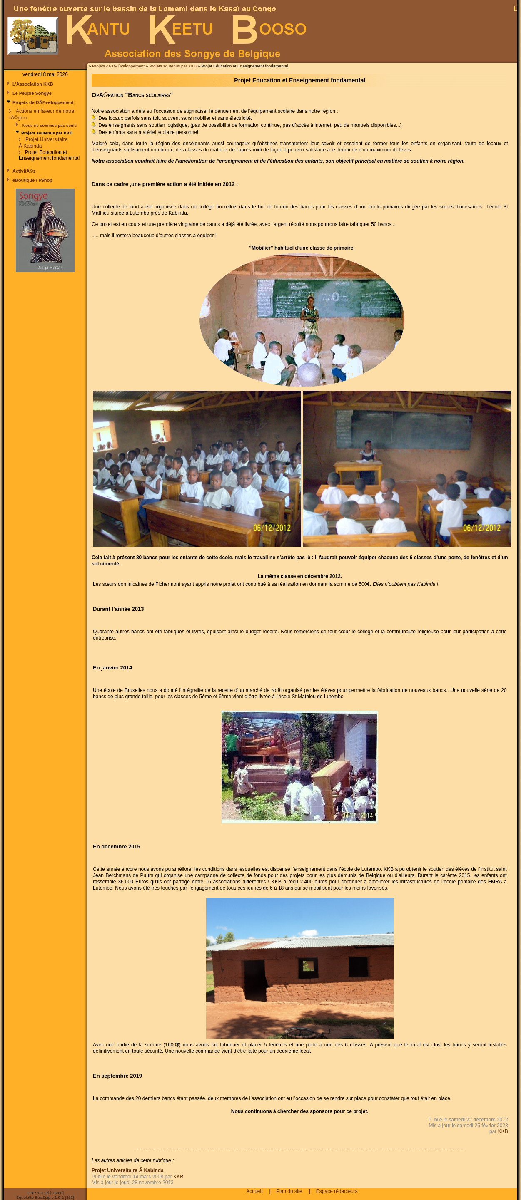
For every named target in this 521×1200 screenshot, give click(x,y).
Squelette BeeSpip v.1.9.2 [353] (45, 1197)
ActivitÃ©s (23, 171)
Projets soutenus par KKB (173, 66)
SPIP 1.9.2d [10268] (45, 1192)
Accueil (254, 1191)
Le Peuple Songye (32, 93)
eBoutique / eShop (32, 180)
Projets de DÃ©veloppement (118, 66)
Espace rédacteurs (337, 1191)
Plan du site (289, 1191)
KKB (503, 1131)
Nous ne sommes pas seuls (49, 125)
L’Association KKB (32, 84)
